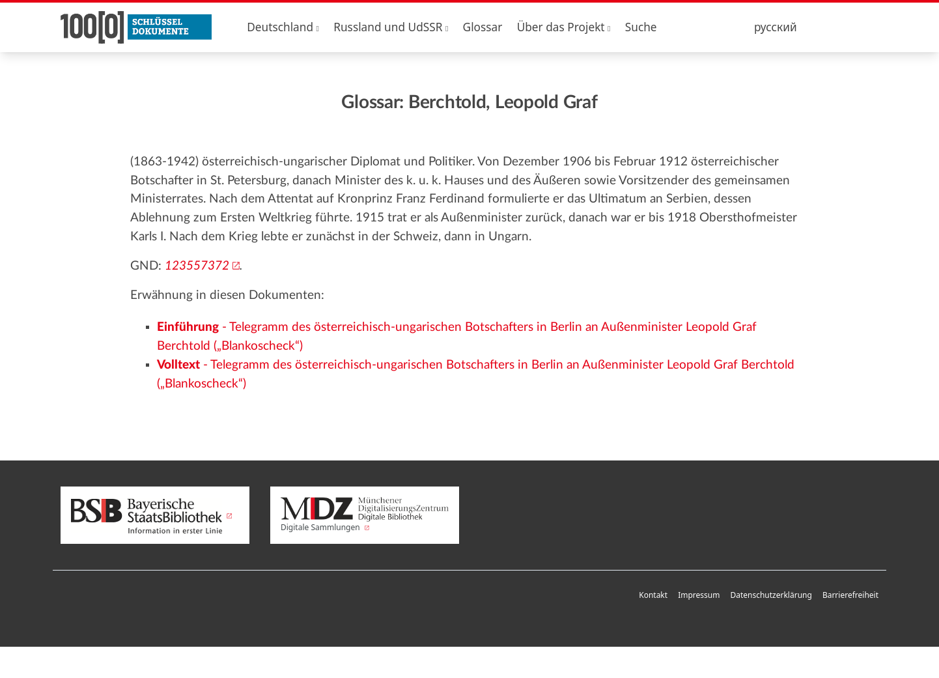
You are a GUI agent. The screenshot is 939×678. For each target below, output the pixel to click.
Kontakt (653, 594)
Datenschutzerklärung (770, 594)
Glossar (483, 27)
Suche (641, 27)
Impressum (699, 594)
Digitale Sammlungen (365, 515)
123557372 (197, 266)
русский (775, 27)
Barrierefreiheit (850, 594)
